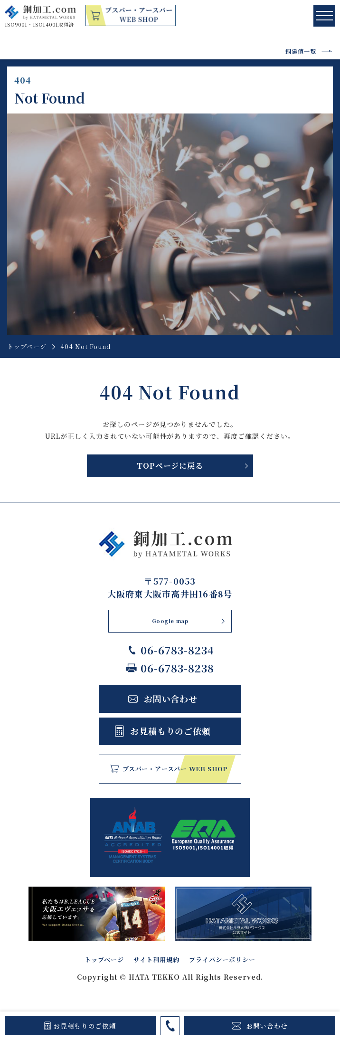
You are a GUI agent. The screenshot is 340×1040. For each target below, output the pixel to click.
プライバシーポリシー (237, 961)
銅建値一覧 (300, 51)
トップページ (26, 346)
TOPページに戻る (170, 465)
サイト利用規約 (152, 961)
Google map (170, 621)
